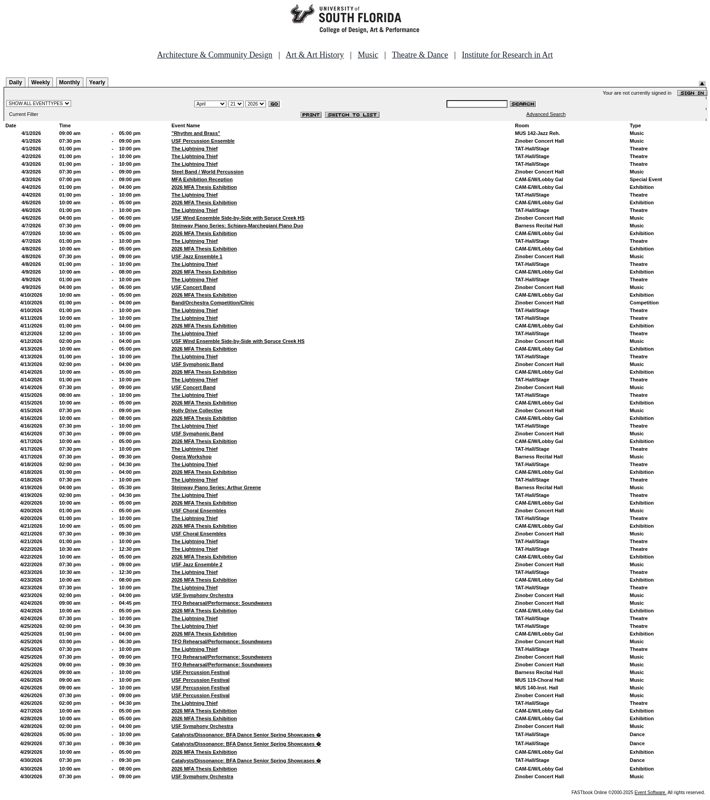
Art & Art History (315, 54)
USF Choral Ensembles (199, 510)
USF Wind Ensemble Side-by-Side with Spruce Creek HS (238, 218)
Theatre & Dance (420, 54)
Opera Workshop (191, 456)
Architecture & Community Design (214, 54)
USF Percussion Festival (201, 672)
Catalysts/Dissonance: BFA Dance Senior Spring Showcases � (246, 734)
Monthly (69, 82)
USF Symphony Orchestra (202, 595)
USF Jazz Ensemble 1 (197, 256)
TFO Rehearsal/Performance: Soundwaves (222, 603)
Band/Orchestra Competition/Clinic (213, 302)
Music (368, 54)
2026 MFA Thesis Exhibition (204, 187)
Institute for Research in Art (507, 54)
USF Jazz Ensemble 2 (197, 564)
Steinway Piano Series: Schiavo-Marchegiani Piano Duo (237, 225)
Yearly (97, 82)
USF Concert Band (194, 287)
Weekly (40, 82)
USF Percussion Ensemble (203, 141)
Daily (15, 82)
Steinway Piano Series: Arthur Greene (216, 487)
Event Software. (650, 792)
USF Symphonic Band (198, 364)
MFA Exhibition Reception (202, 179)
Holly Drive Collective (197, 410)
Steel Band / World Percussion (208, 171)
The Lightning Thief (195, 148)
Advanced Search (546, 114)
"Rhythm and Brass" (196, 133)
